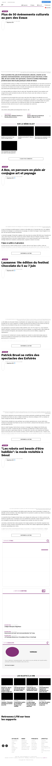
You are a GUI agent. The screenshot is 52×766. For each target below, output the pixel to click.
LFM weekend (34, 748)
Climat (13, 742)
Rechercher (48, 5)
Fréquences (24, 745)
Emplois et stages (25, 748)
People (42, 745)
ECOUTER (47, 8)
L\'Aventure (33, 749)
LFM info (33, 741)
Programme (24, 5)
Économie (14, 749)
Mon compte (46, 1)
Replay (32, 5)
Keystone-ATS (10, 22)
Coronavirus (14, 741)
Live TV (39, 5)
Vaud (13, 745)
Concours (43, 741)
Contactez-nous (11, 2)
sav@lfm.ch (45, 758)
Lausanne (14, 743)
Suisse (13, 746)
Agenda (42, 743)
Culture (13, 751)
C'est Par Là (34, 745)
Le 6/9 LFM (33, 742)
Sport (13, 752)
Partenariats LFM (25, 749)
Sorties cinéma (44, 742)
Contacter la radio (26, 746)
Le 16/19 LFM (33, 746)
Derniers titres (25, 743)
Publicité (4, 2)
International (15, 748)
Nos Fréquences (44, 746)
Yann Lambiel (34, 743)
